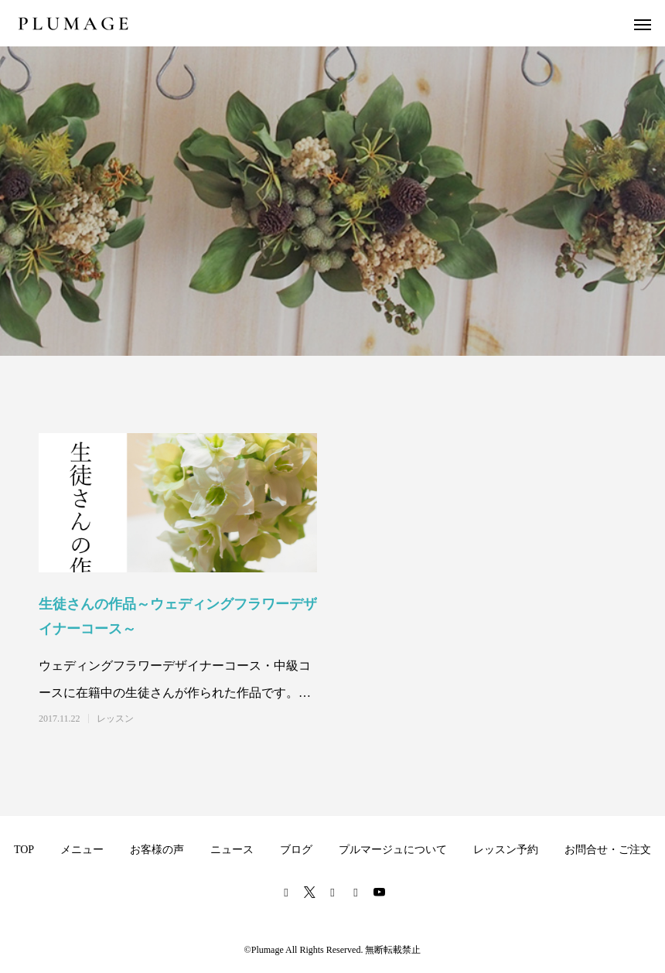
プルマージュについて (393, 849)
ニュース (232, 849)
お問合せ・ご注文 (607, 849)
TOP (24, 849)
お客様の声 (157, 849)
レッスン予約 (505, 849)
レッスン (115, 718)
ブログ (296, 849)
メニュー (82, 849)
